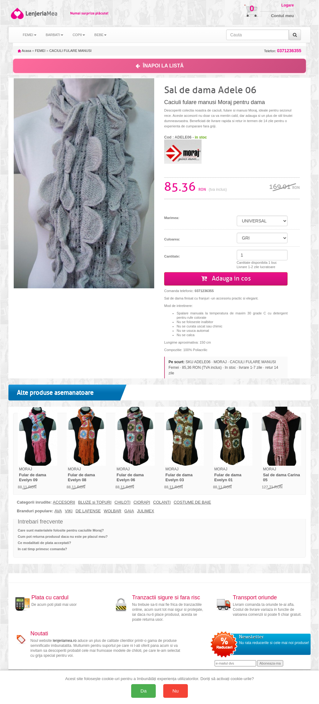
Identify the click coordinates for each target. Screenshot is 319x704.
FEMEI (40, 51)
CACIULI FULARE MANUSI (70, 51)
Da (143, 690)
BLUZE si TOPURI (95, 502)
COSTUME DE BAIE (192, 502)
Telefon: (282, 50)
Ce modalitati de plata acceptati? (44, 543)
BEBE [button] (100, 35)
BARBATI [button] (54, 35)
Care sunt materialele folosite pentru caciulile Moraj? (61, 530)
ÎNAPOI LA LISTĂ (160, 65)
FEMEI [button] (29, 35)
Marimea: (171, 218)
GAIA (129, 511)
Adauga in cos (226, 278)
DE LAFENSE (88, 511)
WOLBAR (112, 511)
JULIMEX (145, 511)
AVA (58, 511)
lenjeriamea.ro (65, 640)
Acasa (24, 51)
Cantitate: (172, 256)
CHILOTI (123, 502)
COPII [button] (79, 35)
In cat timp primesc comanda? (42, 549)
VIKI (69, 511)
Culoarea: (172, 239)
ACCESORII (64, 502)
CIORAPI (141, 502)
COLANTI (162, 502)
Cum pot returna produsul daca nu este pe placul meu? (63, 536)
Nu (176, 690)
